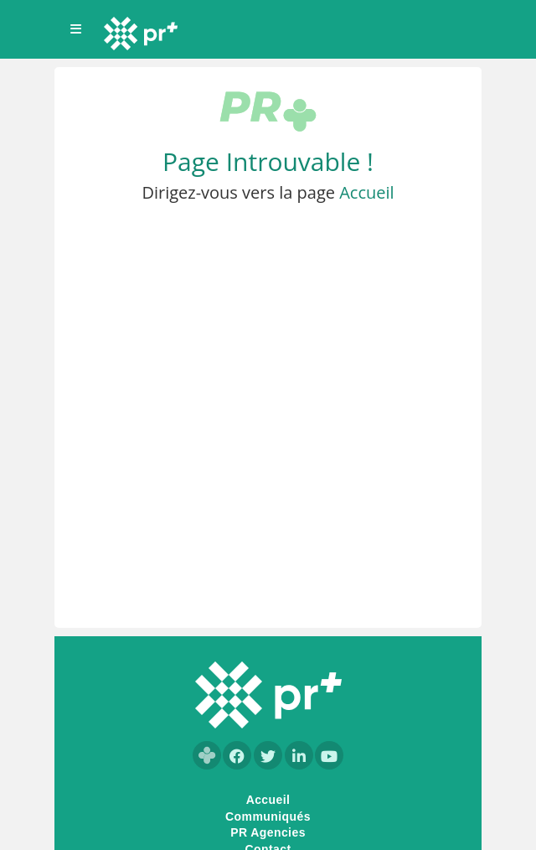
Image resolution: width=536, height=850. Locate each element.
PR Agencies (268, 832)
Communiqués (268, 816)
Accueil (366, 192)
